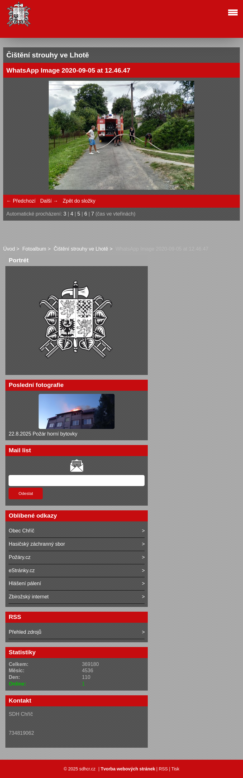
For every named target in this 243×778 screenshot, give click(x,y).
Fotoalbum (34, 249)
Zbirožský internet (28, 596)
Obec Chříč (21, 530)
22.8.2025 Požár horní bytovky (43, 434)
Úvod (9, 249)
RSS (163, 768)
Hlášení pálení (25, 583)
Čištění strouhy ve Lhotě (80, 249)
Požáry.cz (19, 557)
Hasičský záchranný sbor (37, 544)
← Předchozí (20, 201)
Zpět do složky (79, 201)
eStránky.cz (21, 570)
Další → (49, 201)
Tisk (175, 768)
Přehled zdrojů (25, 632)
